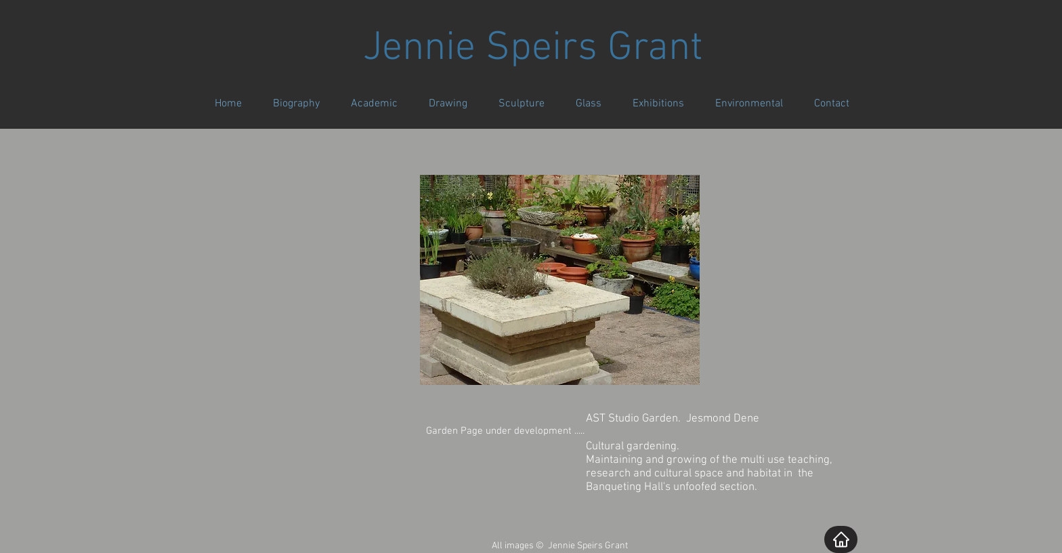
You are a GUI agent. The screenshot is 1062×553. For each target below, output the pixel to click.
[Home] (840, 539)
